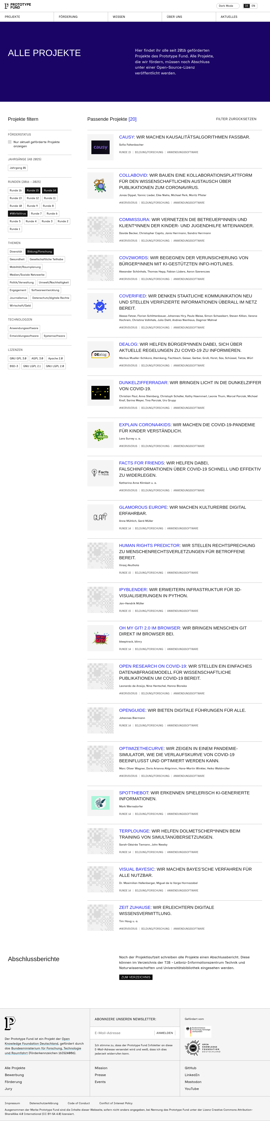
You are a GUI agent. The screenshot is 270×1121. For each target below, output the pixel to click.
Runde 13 (16, 198)
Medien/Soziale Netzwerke (27, 274)
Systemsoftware (54, 336)
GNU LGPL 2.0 (55, 366)
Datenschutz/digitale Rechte (50, 298)
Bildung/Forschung (39, 251)
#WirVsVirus (18, 213)
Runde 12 (33, 198)
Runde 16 (16, 190)
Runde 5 (15, 221)
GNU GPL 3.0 (18, 358)
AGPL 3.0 (37, 358)
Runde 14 (50, 190)
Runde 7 (36, 213)
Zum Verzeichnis (135, 977)
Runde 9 (32, 206)
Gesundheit (17, 259)
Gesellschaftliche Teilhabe (46, 259)
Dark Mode (226, 6)
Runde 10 (16, 206)
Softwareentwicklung (45, 290)
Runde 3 (47, 221)
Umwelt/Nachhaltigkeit (54, 282)
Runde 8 (48, 206)
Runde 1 (15, 229)
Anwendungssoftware (24, 328)
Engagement (18, 290)
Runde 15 (33, 190)
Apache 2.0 (55, 358)
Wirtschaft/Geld (20, 305)
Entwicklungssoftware (24, 336)
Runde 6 (52, 213)
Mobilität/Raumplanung (25, 267)
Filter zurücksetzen (236, 119)
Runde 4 (31, 221)
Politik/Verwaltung (22, 282)
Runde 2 (63, 221)
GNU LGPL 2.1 (32, 366)
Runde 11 (50, 198)
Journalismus (18, 298)
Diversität (16, 251)
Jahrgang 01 (18, 168)
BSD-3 (14, 366)
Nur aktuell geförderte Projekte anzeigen (36, 144)
